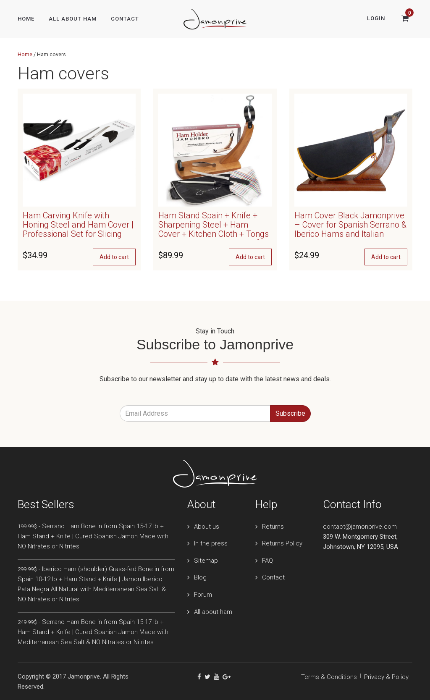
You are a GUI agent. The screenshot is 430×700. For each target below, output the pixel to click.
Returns (273, 526)
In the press (211, 543)
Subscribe (290, 413)
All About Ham (73, 19)
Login (376, 18)
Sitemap (206, 560)
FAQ (267, 560)
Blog (200, 577)
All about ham (213, 612)
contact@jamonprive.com (360, 526)
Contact (125, 19)
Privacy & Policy (386, 677)
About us (206, 526)
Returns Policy (282, 543)
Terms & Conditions (329, 677)
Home (26, 19)
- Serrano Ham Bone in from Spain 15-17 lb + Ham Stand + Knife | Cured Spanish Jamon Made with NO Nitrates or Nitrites (93, 536)
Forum (203, 594)
